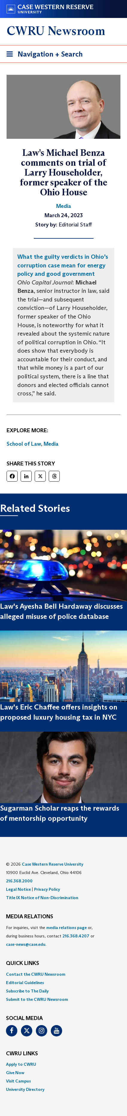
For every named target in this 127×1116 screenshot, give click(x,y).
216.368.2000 (19, 881)
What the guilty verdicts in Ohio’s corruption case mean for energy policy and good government (62, 265)
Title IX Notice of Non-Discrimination (42, 897)
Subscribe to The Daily (27, 991)
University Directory (25, 1089)
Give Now (15, 1072)
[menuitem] (63, 974)
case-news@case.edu (25, 944)
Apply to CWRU (21, 1064)
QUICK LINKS (22, 963)
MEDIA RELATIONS (29, 917)
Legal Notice (18, 889)
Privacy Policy (47, 889)
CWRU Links (22, 1054)
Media (51, 444)
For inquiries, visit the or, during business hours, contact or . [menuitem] (50, 936)
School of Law (24, 444)
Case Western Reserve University (52, 864)
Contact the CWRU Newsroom (35, 974)
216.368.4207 (75, 936)
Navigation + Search (43, 55)
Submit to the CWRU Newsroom (37, 999)
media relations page (66, 927)
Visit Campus (18, 1081)
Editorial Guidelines (25, 982)
